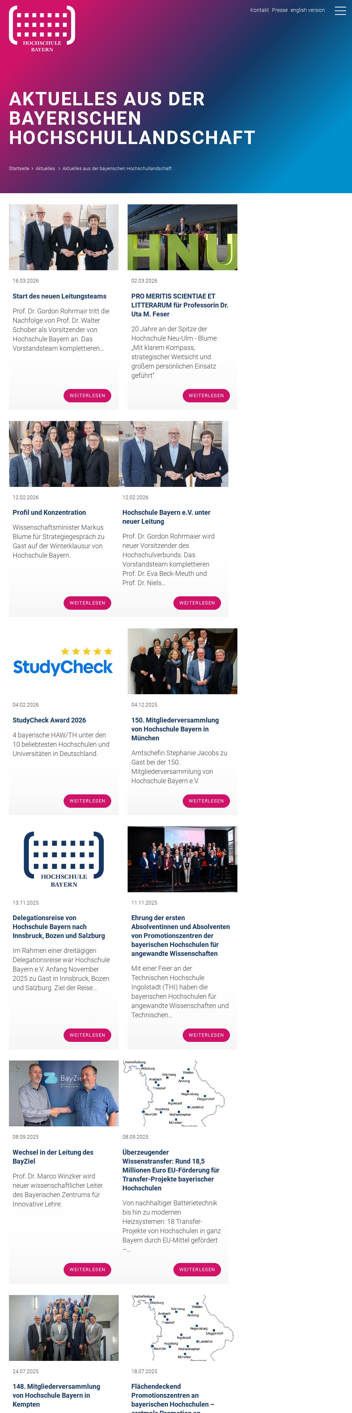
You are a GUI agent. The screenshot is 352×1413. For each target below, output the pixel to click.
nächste (178, 1113)
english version (308, 10)
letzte (199, 1113)
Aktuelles (45, 168)
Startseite (19, 168)
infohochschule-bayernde (232, 1212)
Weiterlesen (83, 393)
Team (40, 1297)
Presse (280, 10)
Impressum (291, 1393)
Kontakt (259, 10)
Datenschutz (326, 1393)
